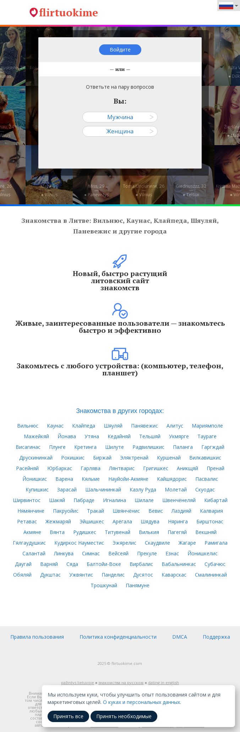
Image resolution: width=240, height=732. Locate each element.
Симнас (91, 553)
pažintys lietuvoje (77, 682)
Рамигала (216, 542)
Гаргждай (212, 447)
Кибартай (216, 500)
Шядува (150, 521)
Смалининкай (211, 574)
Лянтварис (122, 468)
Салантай (33, 553)
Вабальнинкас (179, 564)
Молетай (176, 489)
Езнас (172, 553)
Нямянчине (30, 510)
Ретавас (27, 521)
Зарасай (67, 489)
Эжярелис (124, 542)
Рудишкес (84, 532)
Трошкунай (104, 585)
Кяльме (91, 478)
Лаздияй (181, 510)
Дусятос (143, 574)
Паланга (183, 447)
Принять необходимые (124, 716)
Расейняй (27, 468)
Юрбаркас (59, 468)
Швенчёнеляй (179, 500)
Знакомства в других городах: (120, 410)
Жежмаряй (58, 521)
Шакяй (57, 500)
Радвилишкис (148, 447)
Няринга (178, 521)
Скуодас (205, 489)
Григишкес (155, 468)
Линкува (63, 553)
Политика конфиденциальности (118, 636)
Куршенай (169, 457)
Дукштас (50, 574)
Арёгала (122, 521)
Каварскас (174, 574)
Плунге (57, 447)
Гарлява (90, 468)
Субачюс (214, 564)
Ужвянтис (81, 574)
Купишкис (37, 489)
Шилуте (114, 447)
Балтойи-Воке (104, 564)
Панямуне (137, 585)
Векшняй (206, 532)
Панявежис (144, 425)
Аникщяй (187, 468)
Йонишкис (34, 478)
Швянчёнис (126, 510)
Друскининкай (36, 457)
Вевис (155, 510)
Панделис (113, 574)
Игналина (114, 500)
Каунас (55, 425)
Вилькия (149, 532)
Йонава (67, 436)
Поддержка (216, 636)
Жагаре (187, 542)
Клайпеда (83, 425)
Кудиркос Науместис (79, 542)
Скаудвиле (157, 542)
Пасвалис (206, 478)
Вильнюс (27, 425)
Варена (64, 478)
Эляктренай (134, 457)
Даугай (23, 564)
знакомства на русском (120, 682)
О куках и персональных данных (141, 702)
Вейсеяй (118, 553)
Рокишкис (72, 457)
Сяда (72, 564)
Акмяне (32, 532)
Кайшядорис (172, 478)
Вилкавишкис (205, 457)
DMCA (179, 636)
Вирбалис (141, 564)
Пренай (215, 468)
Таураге (207, 436)
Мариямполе (207, 425)
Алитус (175, 425)
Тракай (95, 510)
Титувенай (117, 532)
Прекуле (147, 553)
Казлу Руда (143, 489)
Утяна (91, 436)
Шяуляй (113, 425)
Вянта (57, 532)
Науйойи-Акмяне (128, 478)
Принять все (68, 716)
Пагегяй (177, 532)
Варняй (49, 564)
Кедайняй (119, 436)
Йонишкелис (202, 553)
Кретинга (85, 447)
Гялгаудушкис (29, 542)
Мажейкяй (36, 436)
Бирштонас (209, 521)
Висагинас (28, 447)
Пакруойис (65, 510)
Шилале (144, 500)
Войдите (120, 49)
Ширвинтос (26, 500)
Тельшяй (149, 436)
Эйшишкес (92, 521)
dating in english (163, 682)
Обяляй (22, 574)
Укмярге (179, 436)
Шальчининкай (103, 489)
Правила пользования (37, 636)
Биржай (102, 457)
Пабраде (83, 500)
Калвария (211, 510)
